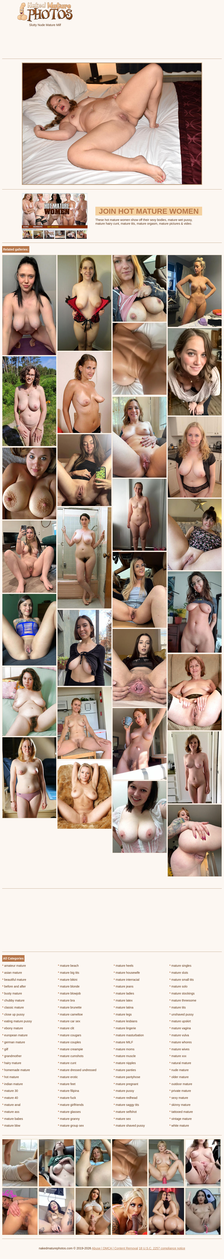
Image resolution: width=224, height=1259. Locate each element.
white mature (179, 1125)
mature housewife (127, 972)
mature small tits (181, 979)
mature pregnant (126, 1084)
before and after (14, 986)
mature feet (66, 1084)
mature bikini (67, 979)
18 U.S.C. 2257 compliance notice (162, 1248)
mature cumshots (71, 1056)
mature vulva (179, 1035)
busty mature (12, 993)
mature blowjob (69, 993)
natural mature (180, 1063)
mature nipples (125, 1063)
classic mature (13, 1007)
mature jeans (123, 986)
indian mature (12, 1084)
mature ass (10, 1112)
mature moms (124, 1049)
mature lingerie (125, 1028)
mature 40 (10, 1098)
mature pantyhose (127, 1077)
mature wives (179, 1049)
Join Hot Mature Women (149, 211)
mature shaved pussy (129, 1125)
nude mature (179, 1070)
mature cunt (67, 1063)
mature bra (66, 1000)
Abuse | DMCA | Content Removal (115, 1248)
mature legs (123, 1014)
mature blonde (69, 986)
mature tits (177, 1007)
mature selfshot (125, 1112)
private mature (180, 1091)
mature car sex (69, 1021)
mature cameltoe (70, 1014)
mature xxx (177, 1056)
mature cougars (69, 1035)
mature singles (180, 965)
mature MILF (123, 1042)
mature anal (11, 1105)
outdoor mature (180, 1084)
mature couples (69, 1042)
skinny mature (180, 1105)
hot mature (10, 1077)
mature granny (69, 1119)
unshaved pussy (181, 1014)
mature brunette (70, 1007)
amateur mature (14, 965)
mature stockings (181, 993)
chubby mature (13, 1000)
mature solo (178, 986)
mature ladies (124, 993)
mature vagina (180, 1028)
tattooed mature (181, 1112)
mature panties (125, 1070)
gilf (5, 1049)
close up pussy (13, 1014)
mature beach (68, 965)
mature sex (122, 1119)
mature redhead (125, 1098)
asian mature (12, 972)
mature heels (123, 965)
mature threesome (182, 1000)
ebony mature (12, 1028)
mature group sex (71, 1125)
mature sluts (178, 972)
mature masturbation (129, 1035)
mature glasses (69, 1112)
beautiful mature (14, 979)
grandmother (12, 1056)
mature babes (12, 1119)
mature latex (123, 1000)
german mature (13, 1042)
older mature (179, 1077)
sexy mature (178, 1098)
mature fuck (67, 1098)
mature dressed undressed (77, 1070)
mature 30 (10, 1091)
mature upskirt (180, 1021)
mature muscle (125, 1056)
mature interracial (127, 979)
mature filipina (68, 1091)
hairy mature (11, 1063)
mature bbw (11, 1125)
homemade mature (16, 1070)
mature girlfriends (71, 1105)
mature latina (123, 1007)
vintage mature (180, 1119)
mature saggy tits (126, 1105)
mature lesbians (125, 1021)
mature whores (180, 1042)
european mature (15, 1035)
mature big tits (68, 972)
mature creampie (70, 1049)
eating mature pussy (17, 1021)
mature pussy (124, 1091)
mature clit (66, 1028)
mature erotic (68, 1077)
